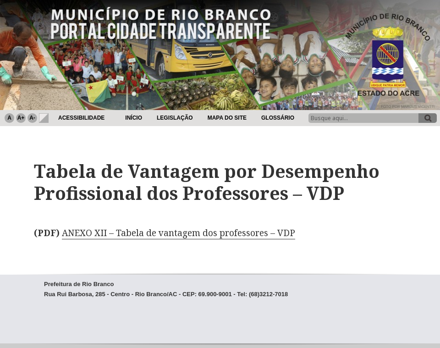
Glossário (277, 118)
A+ (21, 118)
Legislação (175, 118)
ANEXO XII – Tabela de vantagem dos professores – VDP (178, 233)
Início (133, 118)
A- (32, 118)
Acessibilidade (81, 118)
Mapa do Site (227, 118)
